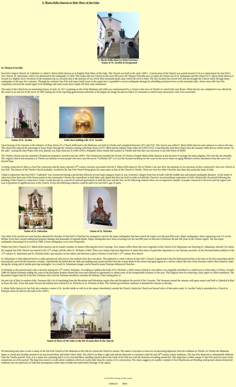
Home (124, 383)
